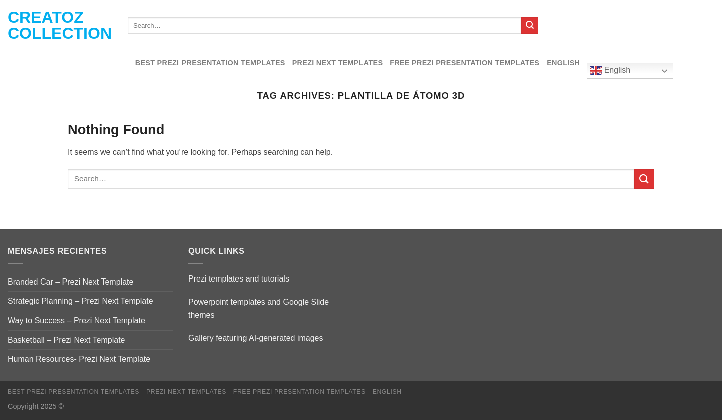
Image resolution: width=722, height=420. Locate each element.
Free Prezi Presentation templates (464, 63)
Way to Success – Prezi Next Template (76, 320)
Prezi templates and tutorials (238, 278)
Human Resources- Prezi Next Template (79, 359)
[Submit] (529, 25)
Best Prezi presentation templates (210, 63)
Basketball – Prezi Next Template (66, 340)
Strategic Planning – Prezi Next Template (80, 301)
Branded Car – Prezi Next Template (70, 281)
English (563, 63)
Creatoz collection (60, 25)
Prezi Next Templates (337, 63)
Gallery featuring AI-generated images (255, 338)
